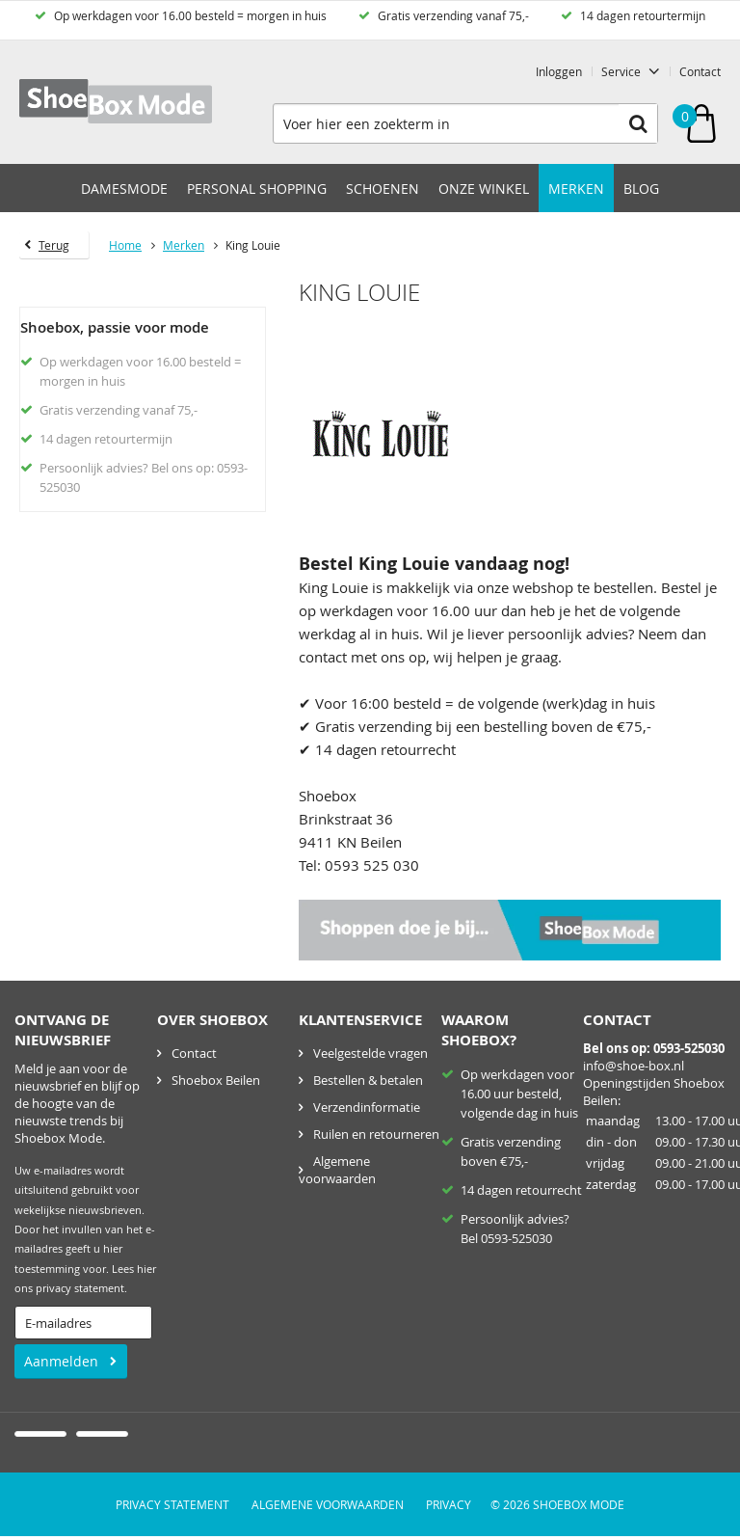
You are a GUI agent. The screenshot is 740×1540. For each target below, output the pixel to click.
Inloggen (559, 71)
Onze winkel (483, 188)
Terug (54, 245)
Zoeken (638, 123)
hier (146, 1269)
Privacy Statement (172, 1504)
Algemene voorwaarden (337, 1169)
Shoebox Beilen (216, 1080)
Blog (641, 188)
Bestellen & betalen (368, 1080)
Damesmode (124, 188)
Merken (576, 188)
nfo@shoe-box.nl (635, 1065)
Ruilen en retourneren (376, 1134)
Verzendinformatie (366, 1107)
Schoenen (382, 188)
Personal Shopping (257, 188)
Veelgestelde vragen (370, 1053)
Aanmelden (61, 1361)
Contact (700, 71)
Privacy (448, 1504)
